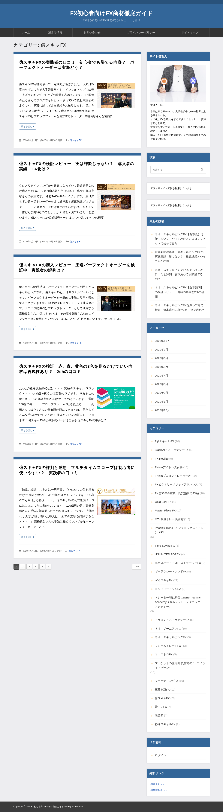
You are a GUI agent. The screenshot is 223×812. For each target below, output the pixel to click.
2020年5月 (161, 366)
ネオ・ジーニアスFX (168, 628)
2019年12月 (162, 410)
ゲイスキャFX (164, 580)
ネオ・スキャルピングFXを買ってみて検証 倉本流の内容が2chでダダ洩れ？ (179, 307)
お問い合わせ (92, 32)
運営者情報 (55, 32)
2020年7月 (161, 349)
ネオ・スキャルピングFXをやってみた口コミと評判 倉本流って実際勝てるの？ (179, 274)
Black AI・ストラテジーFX (171, 449)
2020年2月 (161, 392)
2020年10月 (162, 340)
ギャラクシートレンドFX (171, 571)
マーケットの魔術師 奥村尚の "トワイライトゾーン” (180, 665)
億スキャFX (76, 140)
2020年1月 (161, 401)
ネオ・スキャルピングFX (171, 637)
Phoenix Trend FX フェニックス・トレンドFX (179, 530)
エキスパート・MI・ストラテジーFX (178, 562)
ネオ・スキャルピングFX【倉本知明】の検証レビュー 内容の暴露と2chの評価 (179, 292)
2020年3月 (161, 384)
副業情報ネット (158, 790)
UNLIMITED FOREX (168, 554)
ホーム (26, 32)
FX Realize (162, 458)
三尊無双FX (162, 689)
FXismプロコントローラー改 (173, 475)
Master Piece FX (165, 510)
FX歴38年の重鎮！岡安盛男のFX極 (177, 493)
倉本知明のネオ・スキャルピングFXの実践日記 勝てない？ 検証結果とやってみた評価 (180, 256)
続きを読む (26, 126)
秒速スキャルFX (165, 724)
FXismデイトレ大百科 (169, 467)
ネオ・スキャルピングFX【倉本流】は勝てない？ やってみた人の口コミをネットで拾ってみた (180, 239)
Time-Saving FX (165, 545)
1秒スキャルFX (164, 441)
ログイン (160, 755)
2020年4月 (161, 375)
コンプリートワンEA (168, 588)
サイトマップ (189, 32)
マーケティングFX (166, 680)
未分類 (159, 715)
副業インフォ (157, 783)
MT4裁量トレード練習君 (170, 519)
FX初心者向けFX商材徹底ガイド (111, 13)
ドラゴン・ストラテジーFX (172, 619)
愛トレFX (161, 706)
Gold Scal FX (163, 501)
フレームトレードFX (168, 645)
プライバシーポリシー (141, 32)
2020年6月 (161, 358)
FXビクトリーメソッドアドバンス (176, 484)
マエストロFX (164, 654)
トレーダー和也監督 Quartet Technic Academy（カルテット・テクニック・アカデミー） (179, 602)
